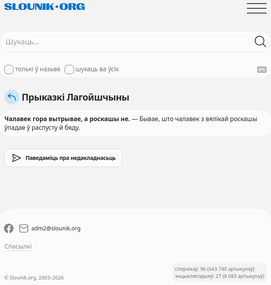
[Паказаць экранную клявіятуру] (262, 69)
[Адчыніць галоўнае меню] (256, 8)
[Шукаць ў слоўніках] (260, 41)
